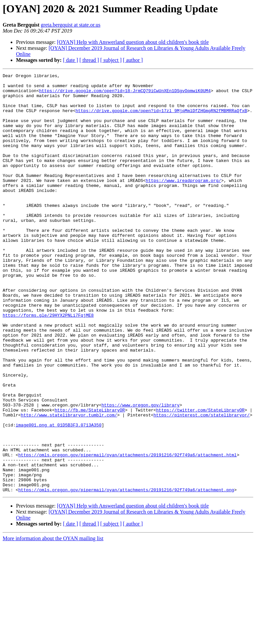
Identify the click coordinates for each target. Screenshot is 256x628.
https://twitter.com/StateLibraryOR (200, 478)
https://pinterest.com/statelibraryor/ (201, 484)
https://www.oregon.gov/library (140, 472)
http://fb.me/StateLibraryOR (90, 478)
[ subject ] (111, 60)
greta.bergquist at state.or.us (70, 25)
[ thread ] (89, 60)
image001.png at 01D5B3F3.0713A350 (58, 496)
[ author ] (133, 60)
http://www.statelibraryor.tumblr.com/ (69, 484)
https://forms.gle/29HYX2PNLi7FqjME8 (48, 364)
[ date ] (70, 60)
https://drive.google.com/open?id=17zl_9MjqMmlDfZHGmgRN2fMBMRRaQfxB (161, 118)
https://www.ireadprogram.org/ (183, 202)
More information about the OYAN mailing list (53, 622)
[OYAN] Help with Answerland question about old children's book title (133, 42)
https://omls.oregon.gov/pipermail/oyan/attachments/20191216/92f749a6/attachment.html (127, 532)
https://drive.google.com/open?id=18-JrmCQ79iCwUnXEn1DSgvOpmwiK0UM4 (125, 94)
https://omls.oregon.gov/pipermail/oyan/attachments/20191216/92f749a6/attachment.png (126, 573)
